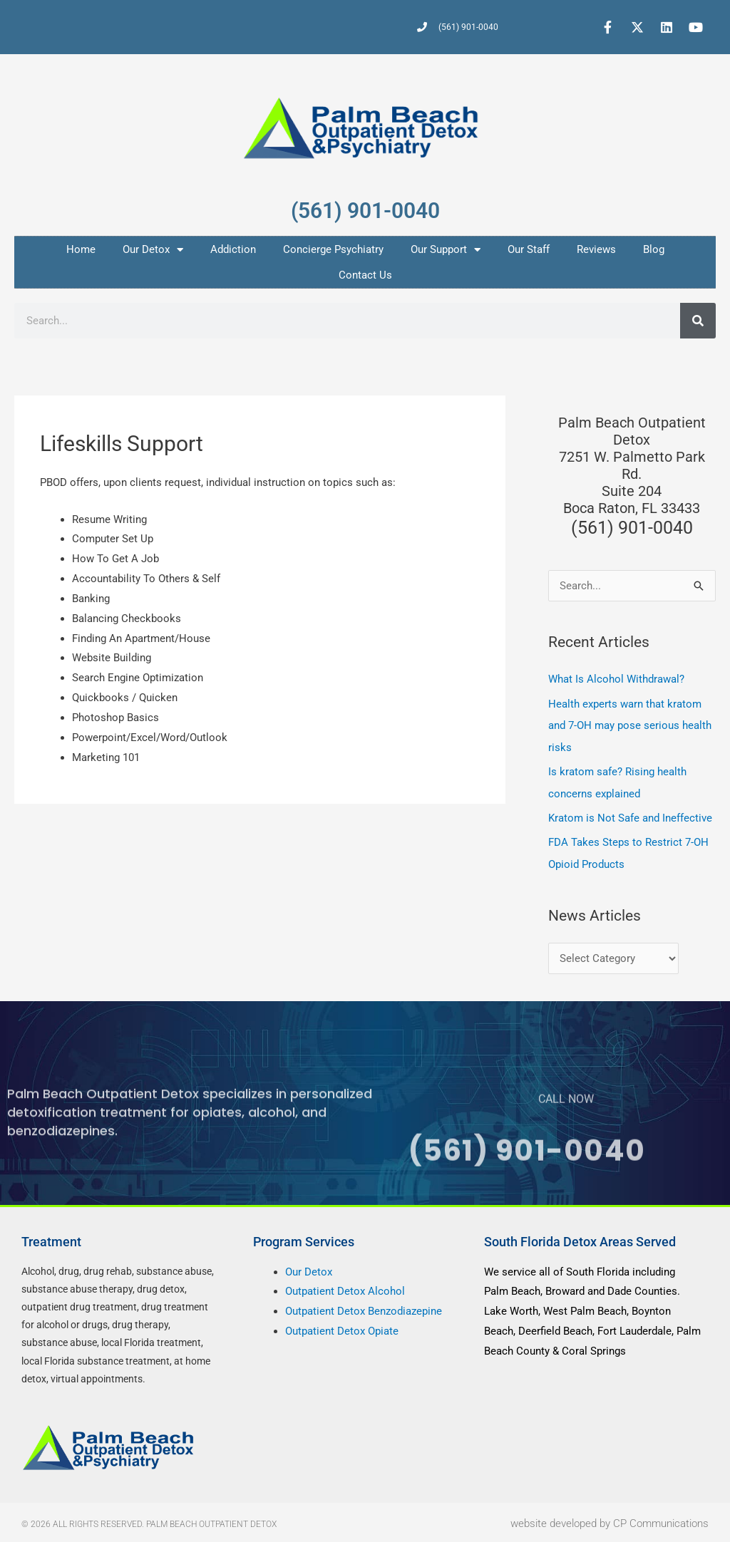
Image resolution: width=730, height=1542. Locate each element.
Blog (653, 249)
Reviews (596, 249)
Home (81, 249)
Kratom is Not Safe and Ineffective (630, 815)
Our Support (445, 249)
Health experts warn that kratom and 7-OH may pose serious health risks (629, 724)
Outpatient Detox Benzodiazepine (363, 1308)
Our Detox (153, 249)
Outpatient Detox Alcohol (345, 1288)
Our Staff (529, 249)
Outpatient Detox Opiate (342, 1327)
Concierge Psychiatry (333, 249)
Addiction (233, 249)
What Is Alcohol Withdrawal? (616, 679)
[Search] (698, 320)
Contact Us (365, 275)
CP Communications (661, 1520)
